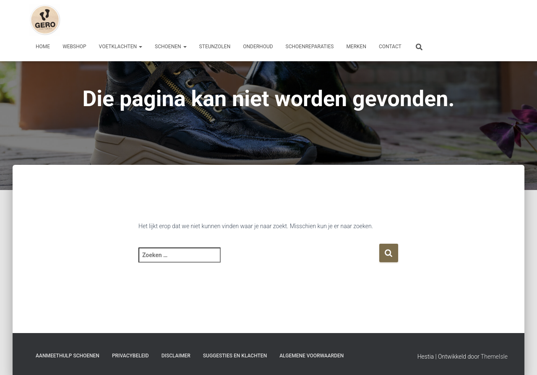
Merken (356, 46)
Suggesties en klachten (235, 356)
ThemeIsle (494, 356)
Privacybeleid (130, 356)
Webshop (74, 46)
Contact (390, 46)
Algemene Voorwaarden (311, 356)
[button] (140, 46)
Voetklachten (121, 46)
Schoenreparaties (310, 46)
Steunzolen (215, 46)
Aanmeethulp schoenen (67, 356)
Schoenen (171, 46)
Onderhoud (258, 46)
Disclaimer (176, 356)
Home (43, 46)
